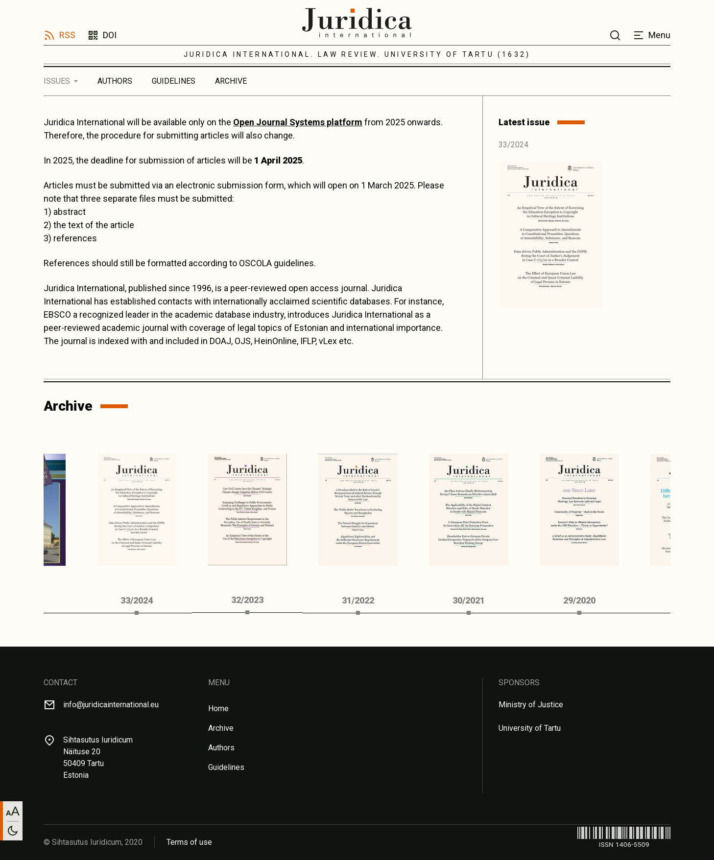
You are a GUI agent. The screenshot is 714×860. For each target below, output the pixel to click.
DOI (110, 35)
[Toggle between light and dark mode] (13, 830)
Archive (231, 81)
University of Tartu (530, 728)
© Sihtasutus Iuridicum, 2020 (93, 842)
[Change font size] (13, 811)
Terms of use (189, 842)
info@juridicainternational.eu (111, 704)
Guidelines (173, 81)
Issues (57, 81)
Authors (114, 81)
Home (218, 708)
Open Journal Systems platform (297, 122)
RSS (67, 35)
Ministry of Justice (531, 704)
